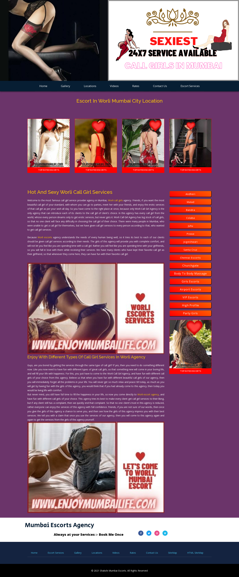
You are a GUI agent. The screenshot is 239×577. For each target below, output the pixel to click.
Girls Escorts (190, 281)
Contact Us (160, 86)
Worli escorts (45, 237)
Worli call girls (115, 200)
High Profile (190, 305)
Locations (90, 86)
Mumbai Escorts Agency (60, 525)
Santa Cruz (190, 249)
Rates (135, 86)
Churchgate (190, 265)
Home (43, 86)
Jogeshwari (190, 241)
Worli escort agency (148, 394)
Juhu (190, 225)
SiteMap (172, 552)
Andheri (190, 194)
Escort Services (190, 86)
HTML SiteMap (195, 552)
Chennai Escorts (190, 257)
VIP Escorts (190, 297)
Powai (190, 233)
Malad (190, 202)
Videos (114, 86)
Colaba (190, 217)
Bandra (190, 210)
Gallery (65, 86)
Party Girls (190, 313)
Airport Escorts (190, 289)
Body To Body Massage (190, 273)
